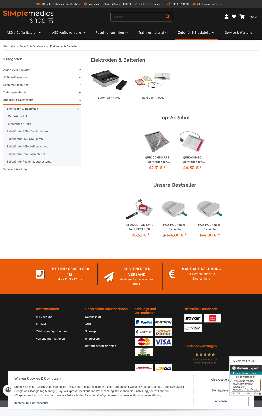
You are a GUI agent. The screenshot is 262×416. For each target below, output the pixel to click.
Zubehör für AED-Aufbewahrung (27, 146)
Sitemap (90, 331)
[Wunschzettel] (234, 17)
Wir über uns (44, 317)
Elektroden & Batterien (22, 109)
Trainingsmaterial (14, 92)
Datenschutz (93, 317)
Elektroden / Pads (152, 98)
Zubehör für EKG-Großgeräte (25, 139)
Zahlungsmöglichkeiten (51, 331)
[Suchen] (137, 17)
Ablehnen (220, 401)
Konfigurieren (220, 391)
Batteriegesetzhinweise (100, 346)
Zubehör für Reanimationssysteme (29, 162)
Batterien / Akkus (109, 98)
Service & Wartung (15, 169)
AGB (88, 324)
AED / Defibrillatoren (16, 70)
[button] (226, 17)
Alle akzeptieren (220, 380)
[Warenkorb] (248, 17)
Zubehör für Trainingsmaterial (26, 154)
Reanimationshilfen (16, 85)
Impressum (92, 339)
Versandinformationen (50, 339)
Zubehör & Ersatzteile (18, 100)
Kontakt (41, 324)
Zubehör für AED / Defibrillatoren (28, 131)
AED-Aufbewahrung (16, 77)
